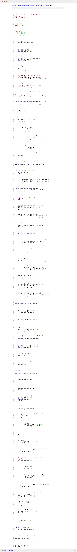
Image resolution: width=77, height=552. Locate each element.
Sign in (75, 1)
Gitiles (6, 550)
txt (72, 550)
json (75, 550)
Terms (12, 550)
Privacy (9, 550)
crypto (47, 5)
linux (20, 5)
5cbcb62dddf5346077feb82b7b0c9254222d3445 (33, 5)
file (34, 7)
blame (40, 7)
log (37, 7)
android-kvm (15, 5)
